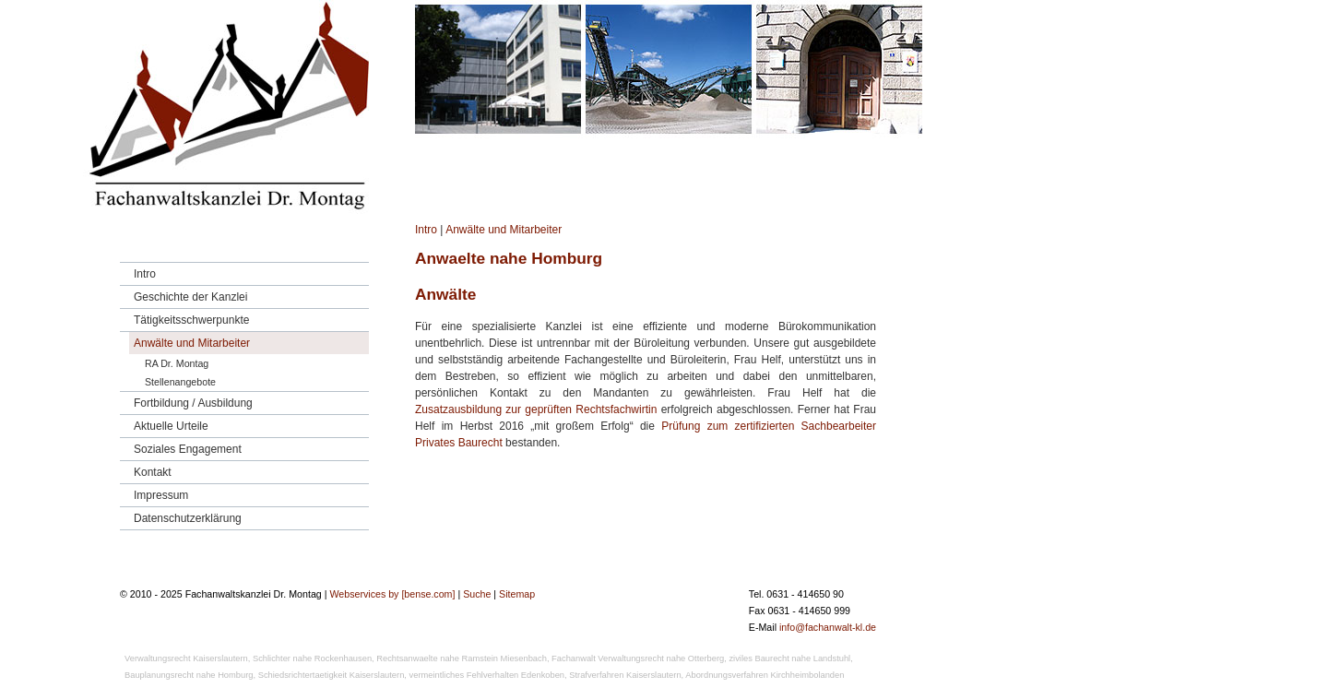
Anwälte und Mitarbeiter (503, 229)
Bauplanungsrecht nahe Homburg (189, 675)
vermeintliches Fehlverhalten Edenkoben (487, 675)
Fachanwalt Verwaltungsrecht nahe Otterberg (637, 658)
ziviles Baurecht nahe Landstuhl (789, 658)
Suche (477, 593)
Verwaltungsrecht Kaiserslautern (186, 658)
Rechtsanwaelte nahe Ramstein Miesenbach (461, 658)
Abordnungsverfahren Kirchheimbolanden (764, 675)
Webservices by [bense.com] (392, 593)
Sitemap (517, 593)
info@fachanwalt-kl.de (827, 627)
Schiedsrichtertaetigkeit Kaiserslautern (331, 675)
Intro (426, 229)
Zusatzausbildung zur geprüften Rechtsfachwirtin (536, 409)
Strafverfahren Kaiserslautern (625, 675)
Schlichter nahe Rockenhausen (312, 658)
